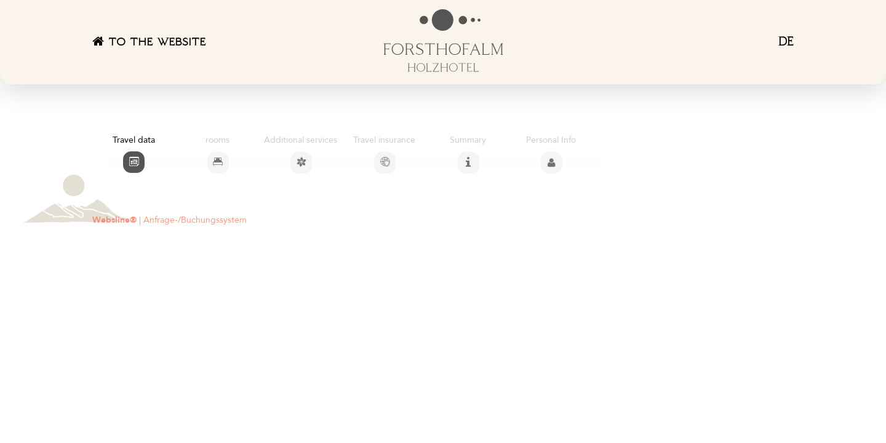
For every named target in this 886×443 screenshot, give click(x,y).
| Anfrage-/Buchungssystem (169, 220)
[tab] (134, 162)
